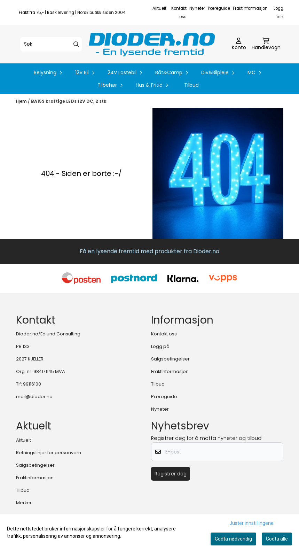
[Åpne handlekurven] (266, 44)
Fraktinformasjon (250, 8)
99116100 (32, 384)
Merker (24, 503)
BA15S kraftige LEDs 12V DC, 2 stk (69, 101)
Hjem (22, 101)
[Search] (76, 44)
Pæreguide (219, 8)
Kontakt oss (164, 334)
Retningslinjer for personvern (48, 453)
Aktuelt (159, 8)
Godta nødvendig (233, 539)
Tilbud (191, 85)
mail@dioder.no (34, 396)
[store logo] (151, 44)
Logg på (160, 346)
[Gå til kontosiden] (239, 44)
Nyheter (197, 8)
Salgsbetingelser (170, 359)
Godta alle (277, 539)
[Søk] (51, 44)
